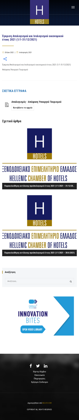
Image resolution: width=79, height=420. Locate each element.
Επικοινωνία (40, 375)
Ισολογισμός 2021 (25, 52)
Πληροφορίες (39, 378)
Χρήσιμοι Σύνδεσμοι (39, 382)
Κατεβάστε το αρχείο (22, 108)
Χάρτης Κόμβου (39, 371)
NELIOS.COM (47, 403)
